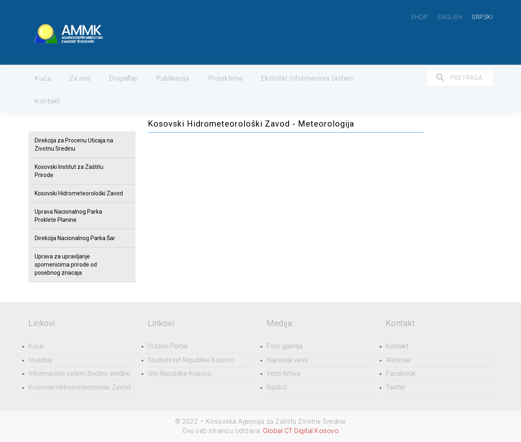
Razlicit (277, 387)
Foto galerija (284, 346)
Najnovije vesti (287, 360)
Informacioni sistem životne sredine (79, 373)
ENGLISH (450, 17)
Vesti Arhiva (283, 373)
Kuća (43, 78)
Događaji (123, 78)
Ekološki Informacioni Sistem (307, 78)
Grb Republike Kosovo (180, 373)
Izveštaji (40, 360)
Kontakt (47, 101)
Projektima (225, 78)
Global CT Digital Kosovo (301, 431)
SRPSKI (482, 17)
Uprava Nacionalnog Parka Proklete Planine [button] (68, 215)
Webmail (398, 360)
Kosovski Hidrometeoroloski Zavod (79, 387)
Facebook (401, 373)
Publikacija (173, 78)
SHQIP (420, 17)
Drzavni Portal (167, 346)
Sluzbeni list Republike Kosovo (191, 360)
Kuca (35, 346)
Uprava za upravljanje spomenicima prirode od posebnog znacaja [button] (66, 264)
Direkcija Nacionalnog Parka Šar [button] (75, 238)
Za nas (80, 78)
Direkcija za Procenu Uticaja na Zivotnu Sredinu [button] (74, 144)
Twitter (395, 387)
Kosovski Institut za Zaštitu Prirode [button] (69, 171)
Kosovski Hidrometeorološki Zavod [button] (79, 193)
